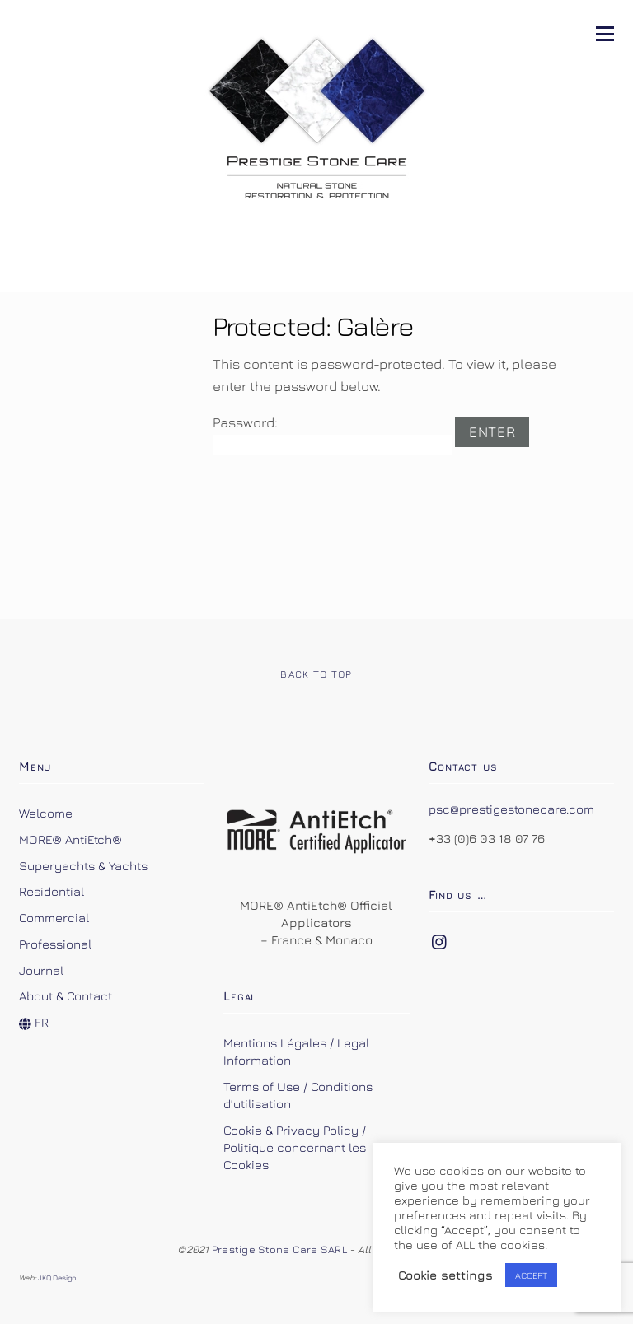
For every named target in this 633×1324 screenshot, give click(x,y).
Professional (55, 943)
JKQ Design (57, 1277)
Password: (332, 434)
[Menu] (605, 32)
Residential (51, 890)
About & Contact (65, 995)
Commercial (54, 917)
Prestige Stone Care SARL (280, 1249)
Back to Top (316, 674)
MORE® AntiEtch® (70, 839)
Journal (41, 970)
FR (34, 1021)
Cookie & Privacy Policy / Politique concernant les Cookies (294, 1147)
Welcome (46, 812)
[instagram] (440, 937)
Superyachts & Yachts (83, 865)
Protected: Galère (313, 326)
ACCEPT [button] (531, 1275)
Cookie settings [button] (445, 1275)
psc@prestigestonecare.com (511, 808)
